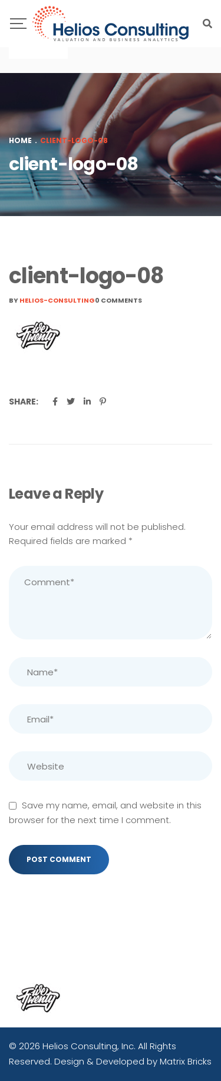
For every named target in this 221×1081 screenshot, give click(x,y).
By (52, 300)
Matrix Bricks (186, 1061)
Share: (23, 401)
